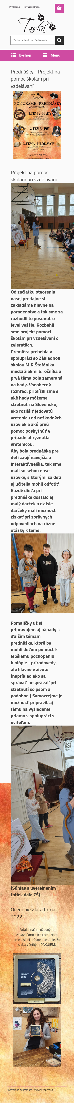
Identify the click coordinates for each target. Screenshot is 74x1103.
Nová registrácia (32, 7)
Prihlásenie (14, 7)
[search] (59, 40)
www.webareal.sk (44, 1090)
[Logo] (37, 23)
